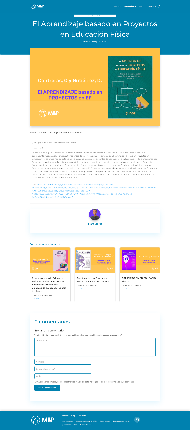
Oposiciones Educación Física (86, 421)
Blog (140, 6)
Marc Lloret (91, 42)
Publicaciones (130, 6)
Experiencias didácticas (69, 425)
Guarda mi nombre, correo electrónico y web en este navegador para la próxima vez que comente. (85, 382)
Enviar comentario (47, 388)
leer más (36, 299)
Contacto (152, 6)
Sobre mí (117, 6)
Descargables (105, 421)
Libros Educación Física (95, 16)
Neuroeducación (86, 425)
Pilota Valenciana (67, 421)
